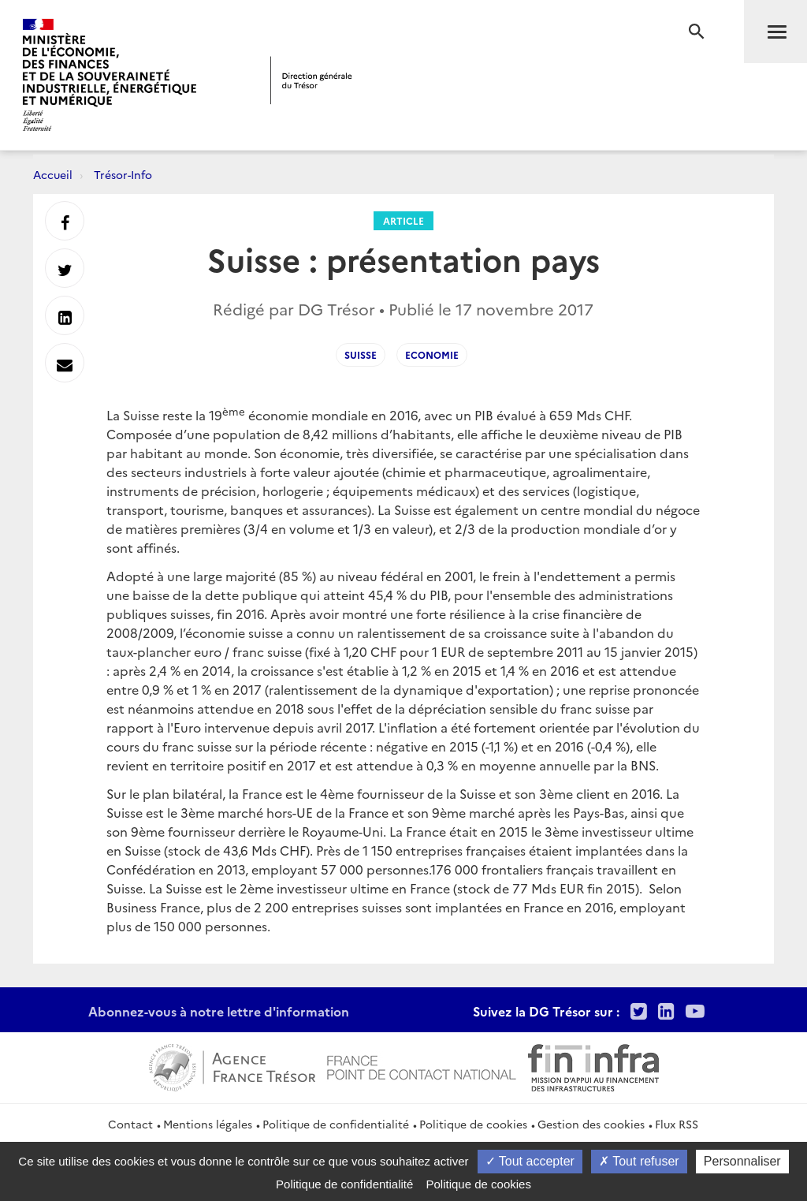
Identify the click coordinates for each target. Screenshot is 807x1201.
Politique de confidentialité (335, 1124)
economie (432, 354)
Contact (130, 1124)
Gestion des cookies (591, 1124)
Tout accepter (530, 1161)
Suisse (360, 354)
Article (403, 220)
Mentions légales (207, 1124)
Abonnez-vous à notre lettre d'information (218, 1011)
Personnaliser (742, 1161)
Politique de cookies (473, 1124)
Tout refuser (639, 1161)
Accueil (53, 174)
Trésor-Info (123, 174)
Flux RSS (676, 1124)
